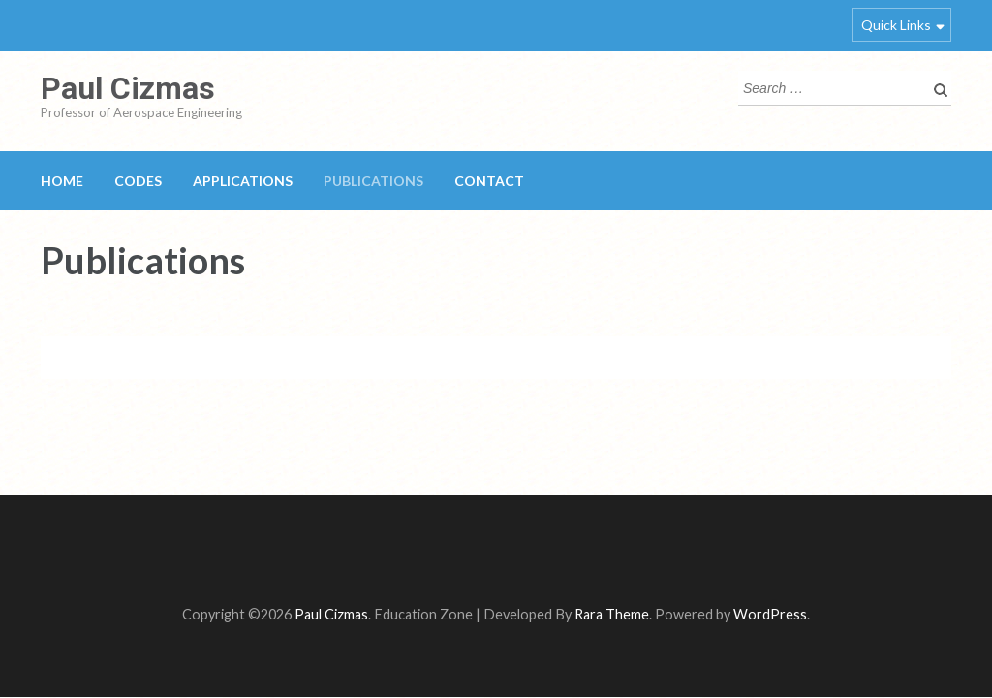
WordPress (770, 614)
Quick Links (896, 24)
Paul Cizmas (128, 88)
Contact (489, 181)
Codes (138, 181)
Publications (373, 181)
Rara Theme (611, 614)
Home (62, 181)
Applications (243, 181)
